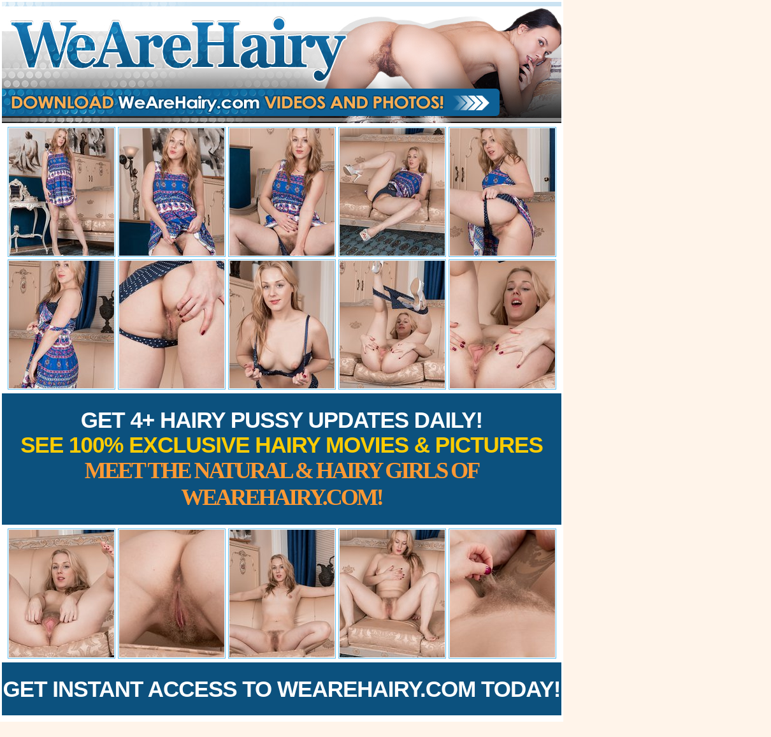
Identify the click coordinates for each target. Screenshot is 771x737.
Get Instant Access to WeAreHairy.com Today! (282, 688)
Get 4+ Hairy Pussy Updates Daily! (281, 458)
